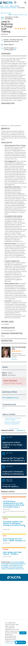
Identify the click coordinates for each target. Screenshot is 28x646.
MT (15, 49)
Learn (6, 6)
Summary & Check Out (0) (18, 14)
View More (20, 430)
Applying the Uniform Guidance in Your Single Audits (12, 445)
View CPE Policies (14, 428)
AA (16, 48)
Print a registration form (9, 397)
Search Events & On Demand (8, 7)
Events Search (6, 13)
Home (1, 6)
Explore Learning (14, 6)
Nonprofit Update (9, 486)
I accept (23, 632)
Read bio (14, 359)
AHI (3, 408)
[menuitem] (7, 583)
